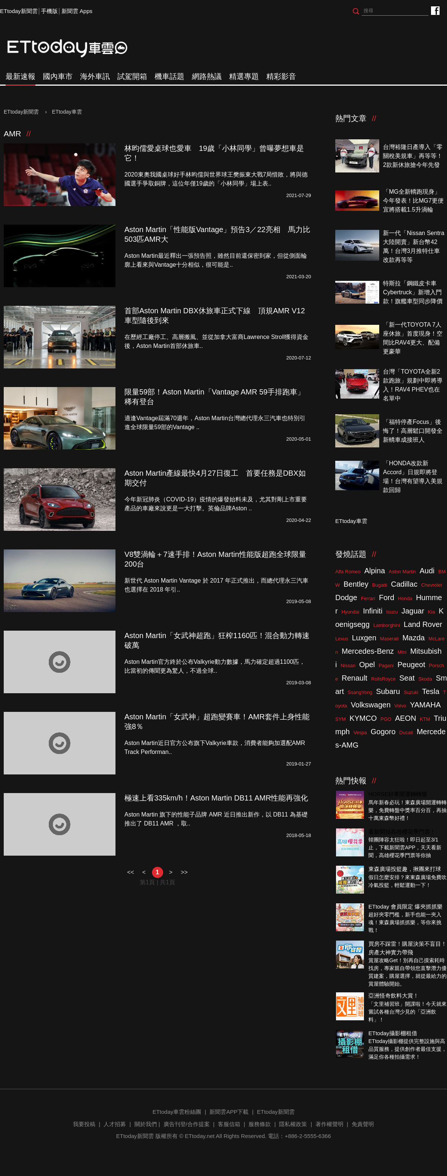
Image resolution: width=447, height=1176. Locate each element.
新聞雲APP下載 (228, 1112)
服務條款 (259, 1124)
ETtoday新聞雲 (19, 11)
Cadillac (404, 584)
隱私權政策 (293, 1124)
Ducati (406, 732)
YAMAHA (425, 705)
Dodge (346, 597)
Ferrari (368, 598)
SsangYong (360, 692)
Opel (367, 664)
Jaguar (413, 611)
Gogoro (383, 732)
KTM (425, 719)
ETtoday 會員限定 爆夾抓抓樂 (405, 906)
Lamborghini (386, 625)
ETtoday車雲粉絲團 (435, 10)
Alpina (374, 571)
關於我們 (145, 1124)
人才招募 (115, 1124)
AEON (405, 718)
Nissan (347, 665)
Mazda (413, 638)
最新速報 (20, 76)
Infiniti (372, 611)
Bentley (355, 584)
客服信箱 (229, 1124)
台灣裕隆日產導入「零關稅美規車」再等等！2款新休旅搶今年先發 (413, 156)
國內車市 (58, 76)
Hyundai (350, 612)
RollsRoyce (383, 679)
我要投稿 (84, 1124)
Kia (431, 612)
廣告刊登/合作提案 (187, 1124)
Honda (405, 598)
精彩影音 (281, 76)
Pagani (385, 665)
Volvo (400, 706)
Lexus (341, 638)
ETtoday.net (200, 1136)
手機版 (49, 11)
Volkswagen (371, 705)
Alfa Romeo (348, 571)
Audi (427, 571)
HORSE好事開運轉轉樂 (397, 794)
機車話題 (169, 76)
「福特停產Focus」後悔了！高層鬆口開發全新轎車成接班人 (413, 431)
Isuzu (392, 612)
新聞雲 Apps (76, 11)
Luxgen (364, 638)
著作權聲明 (329, 1124)
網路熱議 (207, 76)
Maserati (389, 638)
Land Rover (423, 624)
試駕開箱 (132, 76)
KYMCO (363, 718)
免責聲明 (363, 1124)
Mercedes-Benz (368, 651)
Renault (354, 678)
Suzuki (411, 692)
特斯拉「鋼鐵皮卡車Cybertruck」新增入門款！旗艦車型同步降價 (413, 292)
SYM (340, 719)
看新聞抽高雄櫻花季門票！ (401, 831)
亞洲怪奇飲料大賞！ (393, 995)
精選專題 (244, 76)
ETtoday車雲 (74, 48)
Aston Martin (402, 571)
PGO (386, 719)
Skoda (425, 679)
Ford (386, 597)
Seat (407, 678)
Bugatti (379, 585)
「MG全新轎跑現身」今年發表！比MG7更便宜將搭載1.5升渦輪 (413, 200)
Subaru (388, 691)
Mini (401, 652)
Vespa (360, 732)
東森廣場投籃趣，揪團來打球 (404, 869)
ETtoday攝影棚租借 (392, 1033)
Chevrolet (431, 585)
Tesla (431, 691)
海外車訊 (95, 76)
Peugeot (411, 664)
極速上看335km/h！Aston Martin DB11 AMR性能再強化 (216, 798)
